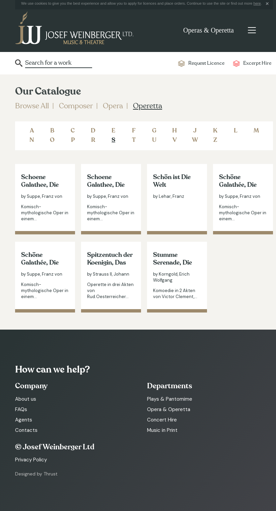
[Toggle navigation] (252, 30)
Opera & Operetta (168, 409)
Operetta (147, 106)
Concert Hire (162, 419)
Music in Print (162, 430)
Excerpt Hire (257, 63)
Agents (23, 419)
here (257, 3)
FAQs (21, 409)
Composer (76, 106)
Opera (113, 106)
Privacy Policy (31, 459)
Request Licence (206, 63)
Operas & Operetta (208, 30)
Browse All (32, 106)
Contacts (26, 430)
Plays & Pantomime (169, 399)
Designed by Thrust (36, 474)
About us (25, 399)
